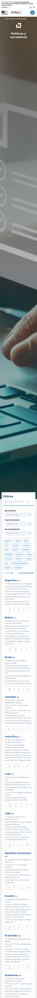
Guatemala (8, 554)
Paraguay (28, 559)
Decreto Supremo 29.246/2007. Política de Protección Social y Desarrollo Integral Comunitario (17, 628)
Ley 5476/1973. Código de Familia (18, 760)
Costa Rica (26, 545)
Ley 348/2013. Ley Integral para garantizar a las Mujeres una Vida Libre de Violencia (18, 638)
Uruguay (8, 568)
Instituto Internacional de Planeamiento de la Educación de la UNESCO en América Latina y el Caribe (17, 3)
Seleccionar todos (26, 573)
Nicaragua (8, 559)
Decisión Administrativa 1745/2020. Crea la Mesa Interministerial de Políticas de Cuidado (18, 588)
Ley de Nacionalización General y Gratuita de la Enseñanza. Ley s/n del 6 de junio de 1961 (18, 784)
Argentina (8, 541)
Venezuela (18, 568)
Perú (6, 563)
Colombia (15, 545)
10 (27, 845)
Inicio (7, 19)
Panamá (18, 559)
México (29, 554)
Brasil (26, 541)
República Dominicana (19, 563)
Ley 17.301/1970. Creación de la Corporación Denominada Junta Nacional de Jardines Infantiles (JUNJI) (18, 839)
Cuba (6, 550)
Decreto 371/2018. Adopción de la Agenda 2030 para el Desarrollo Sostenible (18, 911)
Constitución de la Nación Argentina (19, 584)
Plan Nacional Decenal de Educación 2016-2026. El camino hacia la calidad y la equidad (18, 717)
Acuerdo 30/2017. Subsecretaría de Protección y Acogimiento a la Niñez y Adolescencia (18, 991)
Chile (6, 545)
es (30, 7)
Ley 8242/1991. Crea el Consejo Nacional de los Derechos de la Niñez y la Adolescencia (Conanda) (18, 683)
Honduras (19, 554)
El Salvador (26, 550)
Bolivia (18, 541)
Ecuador (15, 550)
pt (34, 7)
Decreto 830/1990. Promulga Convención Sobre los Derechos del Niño (17, 829)
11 (27, 728)
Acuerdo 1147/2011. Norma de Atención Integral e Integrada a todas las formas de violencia (17, 951)
